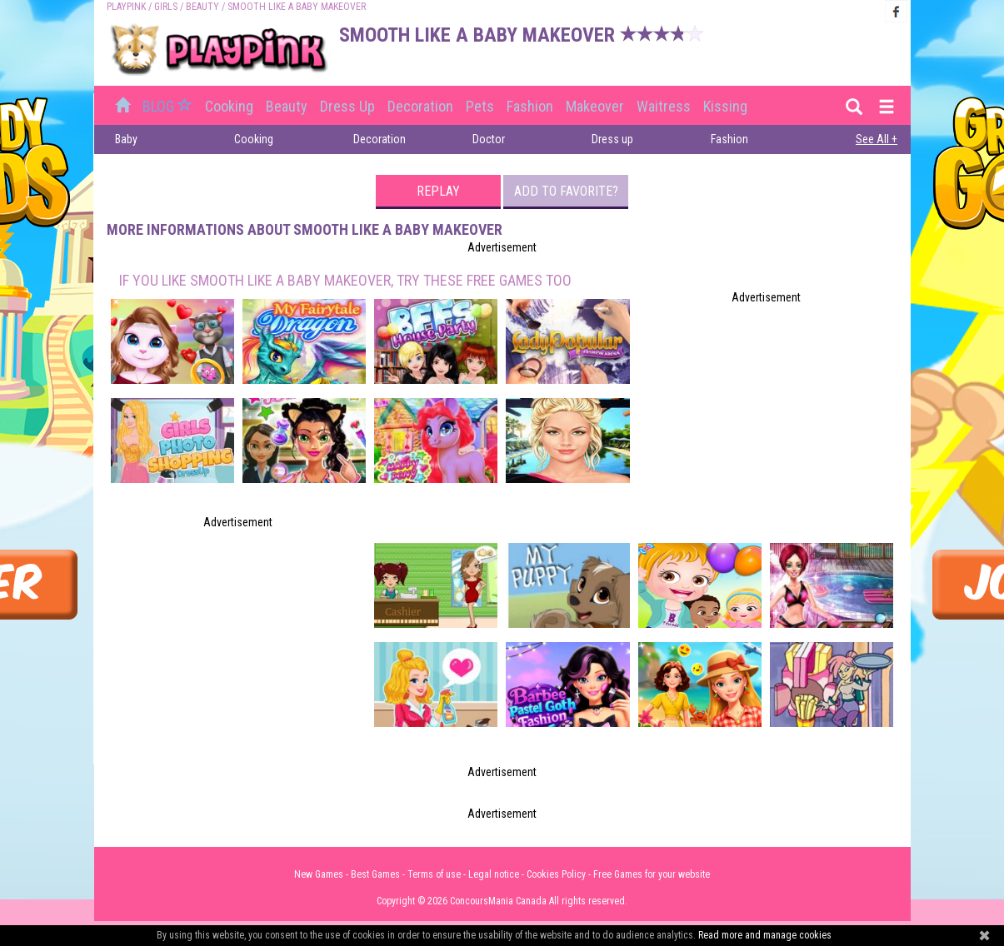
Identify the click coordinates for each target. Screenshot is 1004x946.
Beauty (202, 6)
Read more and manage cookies (765, 935)
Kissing (725, 106)
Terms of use (434, 874)
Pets (480, 106)
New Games (318, 874)
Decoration (420, 106)
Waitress (664, 106)
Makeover (595, 106)
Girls (165, 6)
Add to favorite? (566, 191)
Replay (438, 191)
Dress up (347, 106)
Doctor (488, 139)
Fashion (530, 106)
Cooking (229, 106)
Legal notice (493, 874)
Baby (126, 139)
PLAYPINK (126, 6)
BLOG (169, 106)
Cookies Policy (556, 874)
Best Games (375, 874)
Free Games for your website (651, 874)
